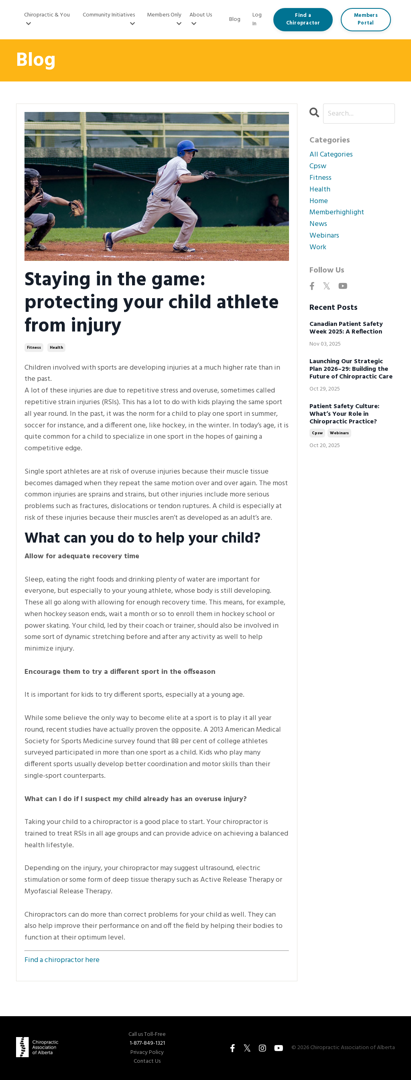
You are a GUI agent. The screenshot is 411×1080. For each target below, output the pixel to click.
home (318, 201)
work (317, 247)
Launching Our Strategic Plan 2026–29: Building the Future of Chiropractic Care (351, 369)
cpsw (317, 166)
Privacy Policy (147, 1052)
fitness (34, 347)
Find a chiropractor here (62, 960)
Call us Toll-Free (147, 1034)
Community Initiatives (109, 18)
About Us (200, 18)
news (318, 224)
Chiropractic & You (47, 18)
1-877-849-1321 (147, 1043)
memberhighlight (336, 212)
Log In (257, 19)
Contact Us (147, 1061)
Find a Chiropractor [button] (303, 19)
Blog (234, 19)
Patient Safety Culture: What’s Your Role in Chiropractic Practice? (344, 414)
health (56, 347)
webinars (324, 236)
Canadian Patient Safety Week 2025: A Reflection (346, 328)
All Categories (331, 155)
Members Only (164, 18)
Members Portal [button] (366, 19)
